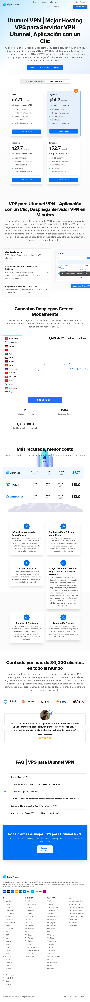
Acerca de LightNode (76, 901)
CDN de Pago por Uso (76, 916)
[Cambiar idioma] (80, 997)
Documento (73, 919)
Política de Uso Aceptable (77, 910)
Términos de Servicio (76, 913)
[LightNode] (11, 4)
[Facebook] (70, 996)
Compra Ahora (44, 849)
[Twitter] (65, 996)
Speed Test (43, 399)
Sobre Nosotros (53, 7)
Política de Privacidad (76, 907)
